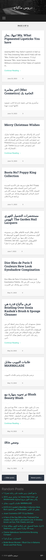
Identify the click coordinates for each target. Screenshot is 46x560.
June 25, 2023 (12, 78)
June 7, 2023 (11, 251)
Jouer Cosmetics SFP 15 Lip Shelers (18, 513)
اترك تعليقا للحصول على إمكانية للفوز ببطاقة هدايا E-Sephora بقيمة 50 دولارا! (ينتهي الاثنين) (24, 527)
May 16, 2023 (12, 468)
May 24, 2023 (12, 351)
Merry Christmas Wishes (22, 125)
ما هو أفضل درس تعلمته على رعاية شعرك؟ (20, 493)
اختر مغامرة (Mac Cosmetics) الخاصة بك (18, 91)
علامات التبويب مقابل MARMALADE (17, 364)
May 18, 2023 (12, 431)
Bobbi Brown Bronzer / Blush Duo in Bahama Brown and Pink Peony (22, 543)
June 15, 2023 (12, 161)
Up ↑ (42, 555)
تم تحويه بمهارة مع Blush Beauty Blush (20, 396)
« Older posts (9, 478)
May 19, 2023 (12, 383)
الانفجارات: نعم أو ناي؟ (12, 538)
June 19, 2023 (12, 113)
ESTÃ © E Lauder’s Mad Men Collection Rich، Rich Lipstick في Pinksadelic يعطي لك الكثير (22, 508)
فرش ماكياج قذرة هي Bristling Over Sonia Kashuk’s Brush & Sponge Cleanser (22, 309)
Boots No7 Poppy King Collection (20, 174)
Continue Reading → (12, 70)
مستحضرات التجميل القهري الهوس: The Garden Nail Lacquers (21, 219)
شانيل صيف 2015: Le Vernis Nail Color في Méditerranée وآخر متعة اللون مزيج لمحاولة (21, 498)
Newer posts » (36, 478)
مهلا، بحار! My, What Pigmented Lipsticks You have (22, 38)
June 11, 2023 (12, 204)
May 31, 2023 (12, 293)
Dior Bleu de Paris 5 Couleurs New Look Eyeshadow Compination (22, 266)
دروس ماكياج (23, 7)
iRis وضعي (11, 442)
